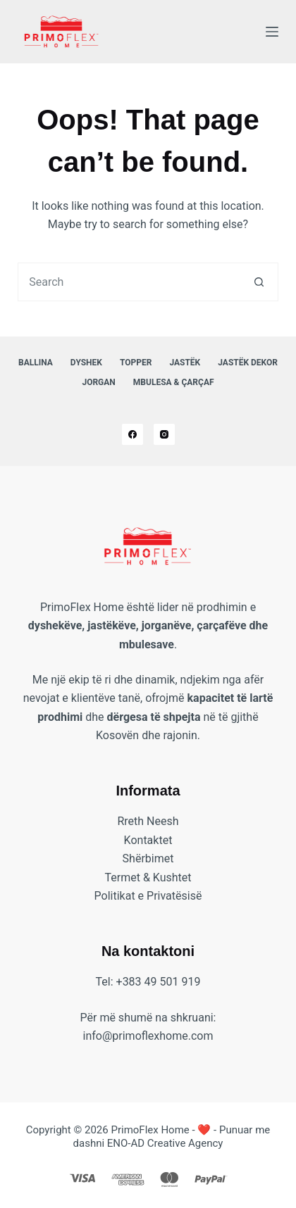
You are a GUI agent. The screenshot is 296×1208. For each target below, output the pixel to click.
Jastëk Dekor (248, 362)
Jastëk (184, 362)
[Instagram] (164, 434)
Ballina (35, 362)
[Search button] (259, 282)
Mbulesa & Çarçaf (173, 382)
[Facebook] (132, 434)
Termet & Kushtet (147, 877)
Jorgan (98, 382)
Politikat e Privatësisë (148, 895)
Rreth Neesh (147, 821)
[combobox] (129, 282)
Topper (136, 362)
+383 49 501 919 (158, 981)
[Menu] (272, 31)
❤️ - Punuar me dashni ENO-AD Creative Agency (172, 1137)
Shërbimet (148, 858)
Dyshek (86, 362)
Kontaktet (148, 840)
